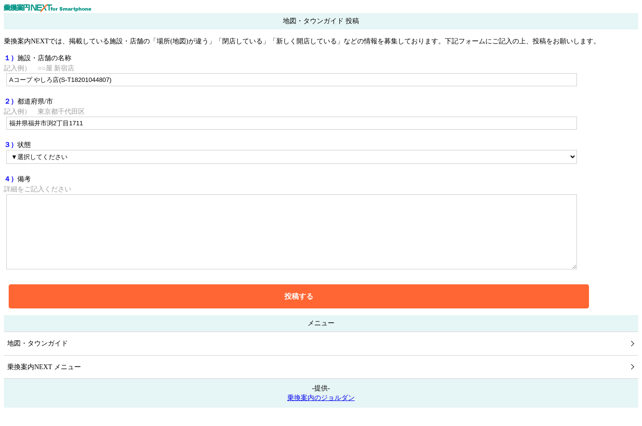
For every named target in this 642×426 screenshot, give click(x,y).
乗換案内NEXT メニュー (44, 381)
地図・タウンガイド (37, 357)
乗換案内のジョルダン (321, 412)
